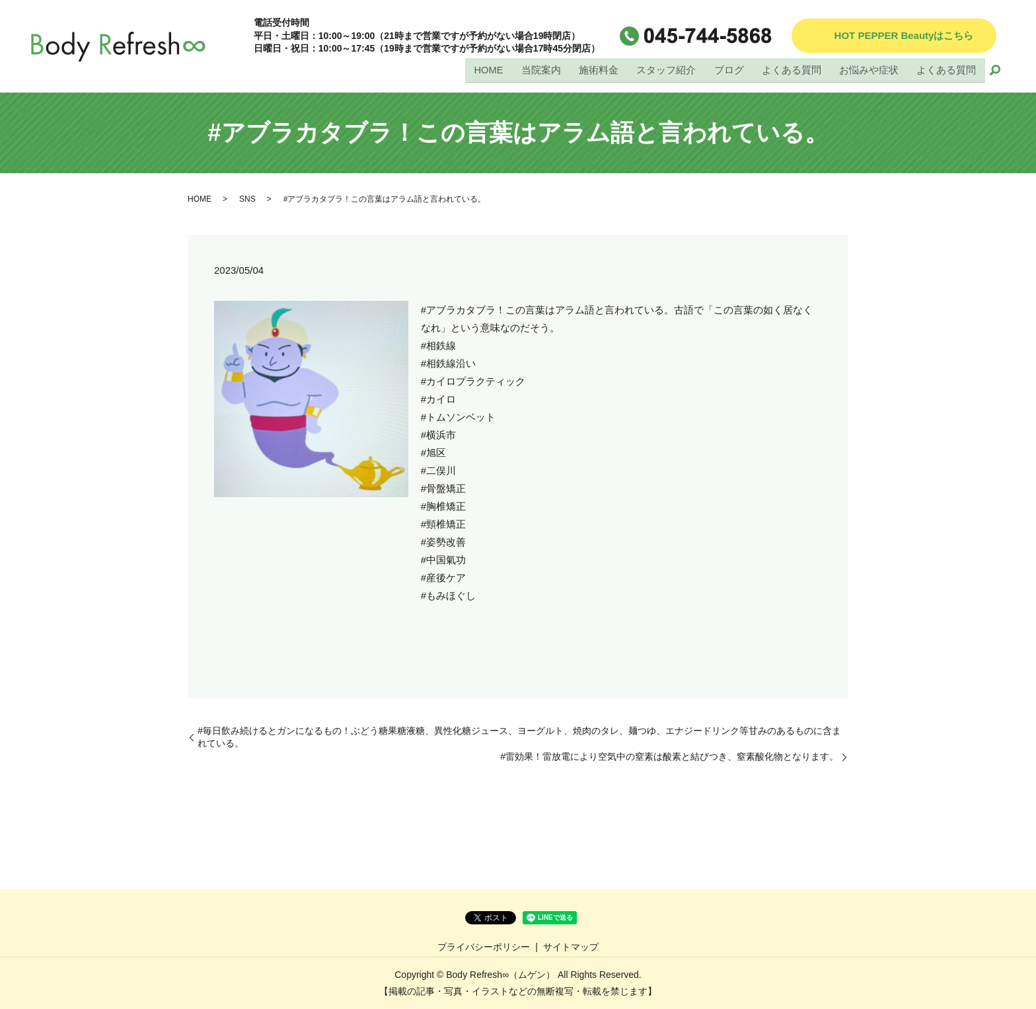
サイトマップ (571, 947)
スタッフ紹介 (666, 70)
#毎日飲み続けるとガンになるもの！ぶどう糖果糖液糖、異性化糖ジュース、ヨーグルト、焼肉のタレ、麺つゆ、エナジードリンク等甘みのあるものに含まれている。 (519, 737)
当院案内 (542, 70)
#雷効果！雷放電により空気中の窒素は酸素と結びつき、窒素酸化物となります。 (669, 756)
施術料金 (599, 70)
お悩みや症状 (869, 70)
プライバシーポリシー (483, 947)
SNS (247, 199)
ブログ (729, 70)
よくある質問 (791, 70)
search (995, 71)
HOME (489, 70)
